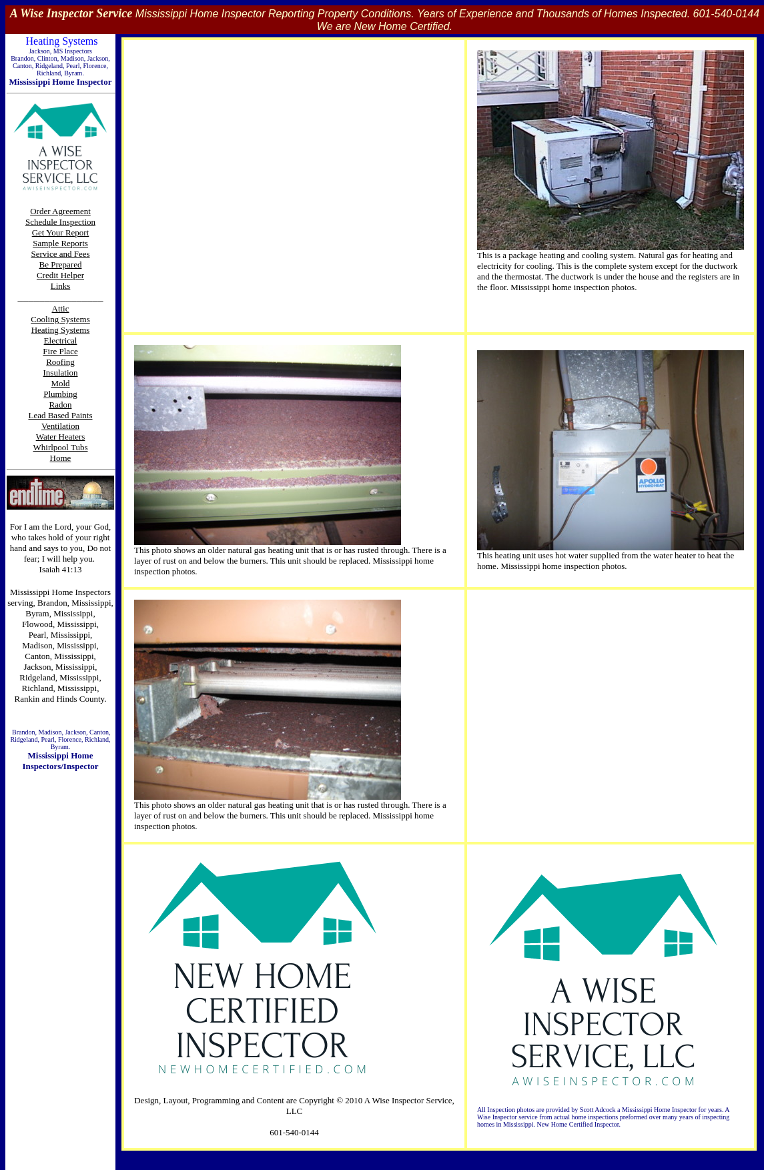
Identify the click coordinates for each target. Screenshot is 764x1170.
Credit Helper (60, 275)
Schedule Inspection (60, 222)
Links (61, 286)
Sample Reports (60, 243)
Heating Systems (60, 330)
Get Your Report (60, 232)
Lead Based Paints (60, 415)
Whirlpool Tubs (60, 447)
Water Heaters (60, 437)
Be (45, 264)
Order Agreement (60, 211)
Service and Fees (60, 254)
